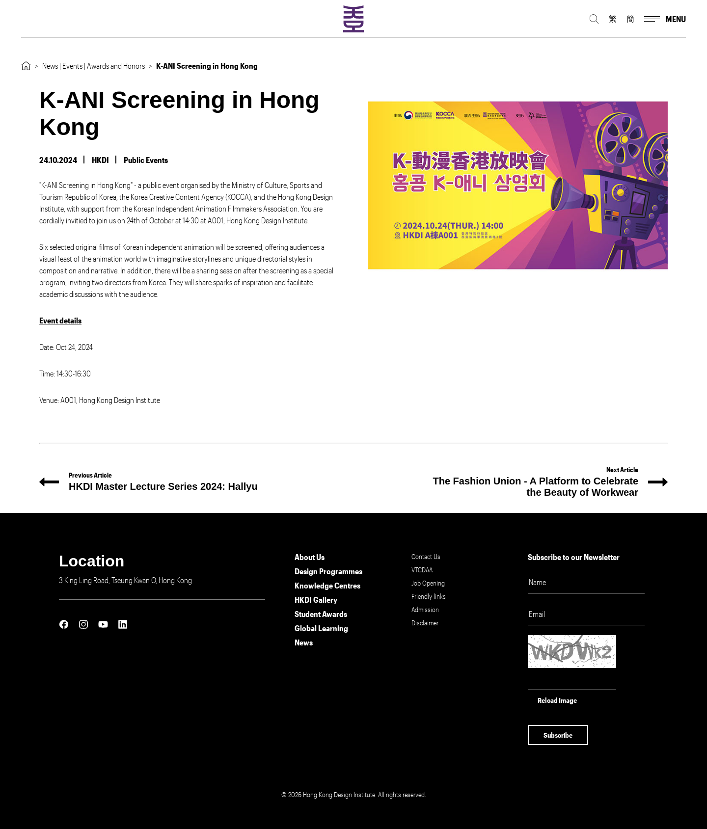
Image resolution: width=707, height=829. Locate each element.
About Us (310, 557)
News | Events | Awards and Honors (93, 65)
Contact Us (425, 556)
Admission (425, 609)
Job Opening (428, 583)
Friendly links (428, 596)
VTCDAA (422, 569)
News (304, 642)
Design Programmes (328, 571)
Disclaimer (424, 622)
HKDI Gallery (316, 599)
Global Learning (321, 628)
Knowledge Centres (327, 585)
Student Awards (321, 613)
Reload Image (557, 700)
